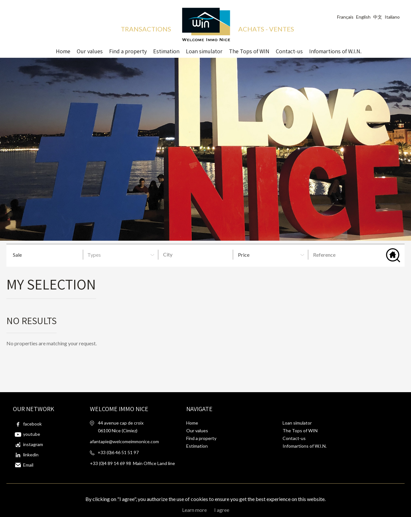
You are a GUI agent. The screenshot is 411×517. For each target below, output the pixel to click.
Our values (90, 49)
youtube (31, 434)
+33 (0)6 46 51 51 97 (118, 452)
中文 (377, 17)
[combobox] (196, 254)
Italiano (392, 17)
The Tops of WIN (249, 49)
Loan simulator (297, 423)
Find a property (128, 49)
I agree (221, 510)
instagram (33, 444)
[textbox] (198, 254)
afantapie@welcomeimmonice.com (124, 441)
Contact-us (289, 49)
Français (345, 17)
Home (63, 49)
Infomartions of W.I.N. (335, 49)
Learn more (194, 510)
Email (28, 465)
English (363, 17)
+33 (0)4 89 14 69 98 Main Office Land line (132, 463)
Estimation (166, 49)
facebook (32, 424)
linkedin (31, 454)
